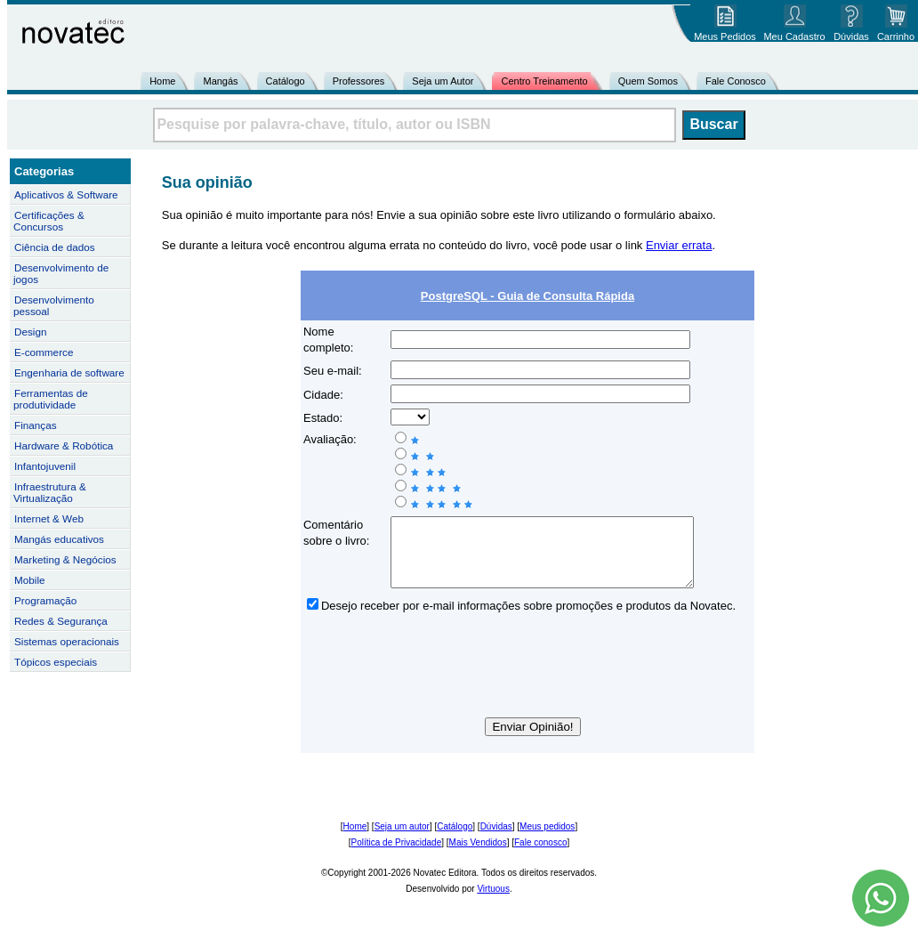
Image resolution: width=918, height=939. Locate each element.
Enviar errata (679, 245)
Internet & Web (49, 518)
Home (162, 81)
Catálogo (285, 81)
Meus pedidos (547, 840)
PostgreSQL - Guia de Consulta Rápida (527, 296)
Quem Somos (648, 81)
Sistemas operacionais (66, 641)
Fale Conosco (735, 81)
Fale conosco (540, 856)
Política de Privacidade (396, 856)
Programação (45, 600)
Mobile (29, 580)
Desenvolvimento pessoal (53, 305)
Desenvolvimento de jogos (61, 273)
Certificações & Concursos (49, 220)
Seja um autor (402, 840)
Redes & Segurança (61, 621)
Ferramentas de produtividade (50, 398)
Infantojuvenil (45, 466)
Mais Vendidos (478, 856)
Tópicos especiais (55, 662)
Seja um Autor (442, 81)
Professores (359, 81)
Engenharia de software (69, 372)
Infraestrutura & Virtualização (49, 492)
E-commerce (43, 352)
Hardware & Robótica (63, 445)
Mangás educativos (59, 539)
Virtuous (493, 902)
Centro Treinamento (544, 81)
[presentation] (527, 681)
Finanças (35, 425)
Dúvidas (496, 840)
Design (30, 331)
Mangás (220, 81)
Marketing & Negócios (65, 559)
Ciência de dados (54, 247)
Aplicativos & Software (66, 194)
